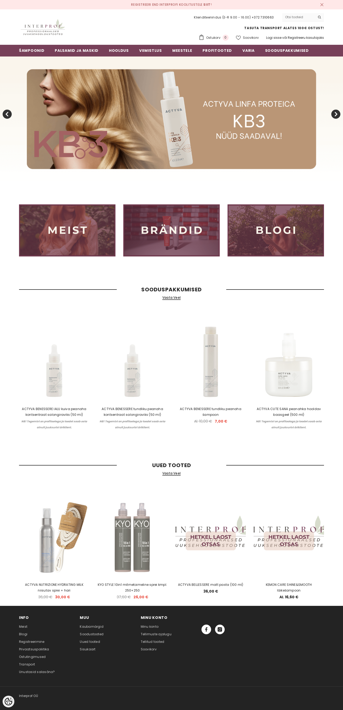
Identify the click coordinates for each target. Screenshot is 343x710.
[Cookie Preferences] (8, 701)
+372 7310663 (263, 17)
